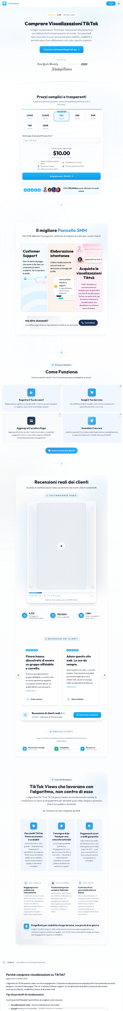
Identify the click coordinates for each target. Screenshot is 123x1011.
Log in (110, 3)
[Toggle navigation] (119, 3)
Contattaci (88, 322)
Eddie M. (10, 962)
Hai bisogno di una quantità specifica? (37, 136)
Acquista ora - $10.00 (61, 176)
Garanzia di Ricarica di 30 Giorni (50, 162)
